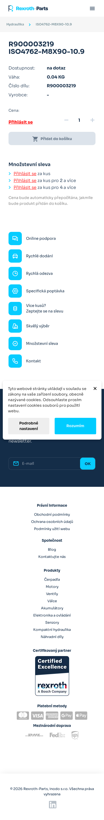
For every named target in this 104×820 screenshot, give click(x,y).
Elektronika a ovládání (52, 615)
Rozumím (75, 425)
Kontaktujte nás (52, 556)
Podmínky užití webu (52, 529)
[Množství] (79, 120)
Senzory (52, 622)
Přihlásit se (21, 122)
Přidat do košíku (52, 139)
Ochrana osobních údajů (52, 521)
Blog (52, 549)
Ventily (52, 594)
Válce (52, 601)
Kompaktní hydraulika (52, 629)
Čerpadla (52, 579)
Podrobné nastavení (28, 426)
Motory (52, 586)
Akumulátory (52, 608)
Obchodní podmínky (52, 514)
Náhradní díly (52, 637)
